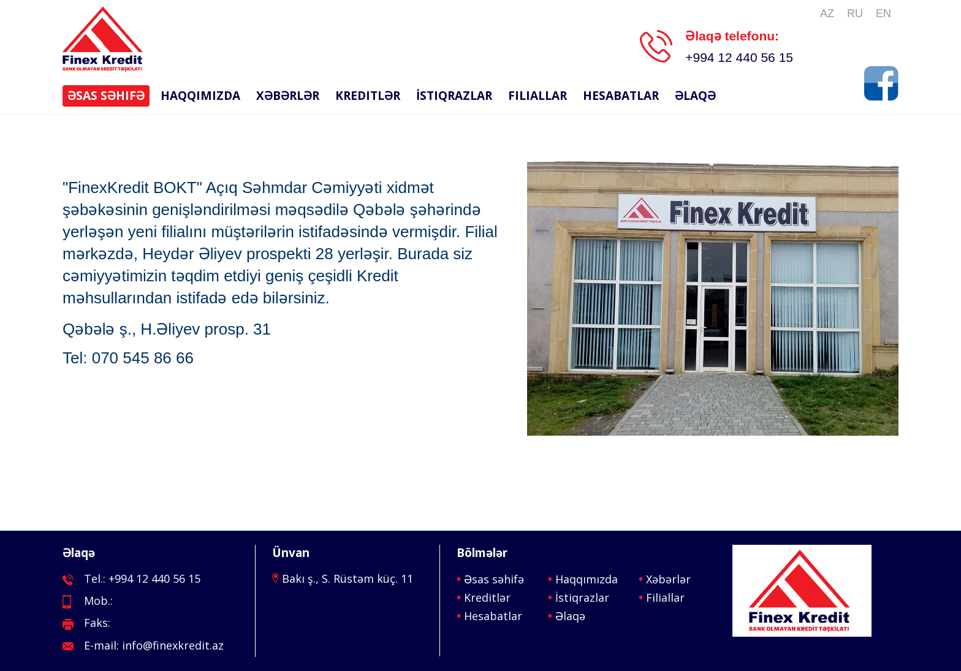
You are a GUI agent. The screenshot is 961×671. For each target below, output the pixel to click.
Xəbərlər (287, 96)
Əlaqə (695, 96)
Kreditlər (367, 96)
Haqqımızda (200, 96)
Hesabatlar (621, 96)
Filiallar (537, 96)
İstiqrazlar (454, 96)
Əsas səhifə (106, 96)
